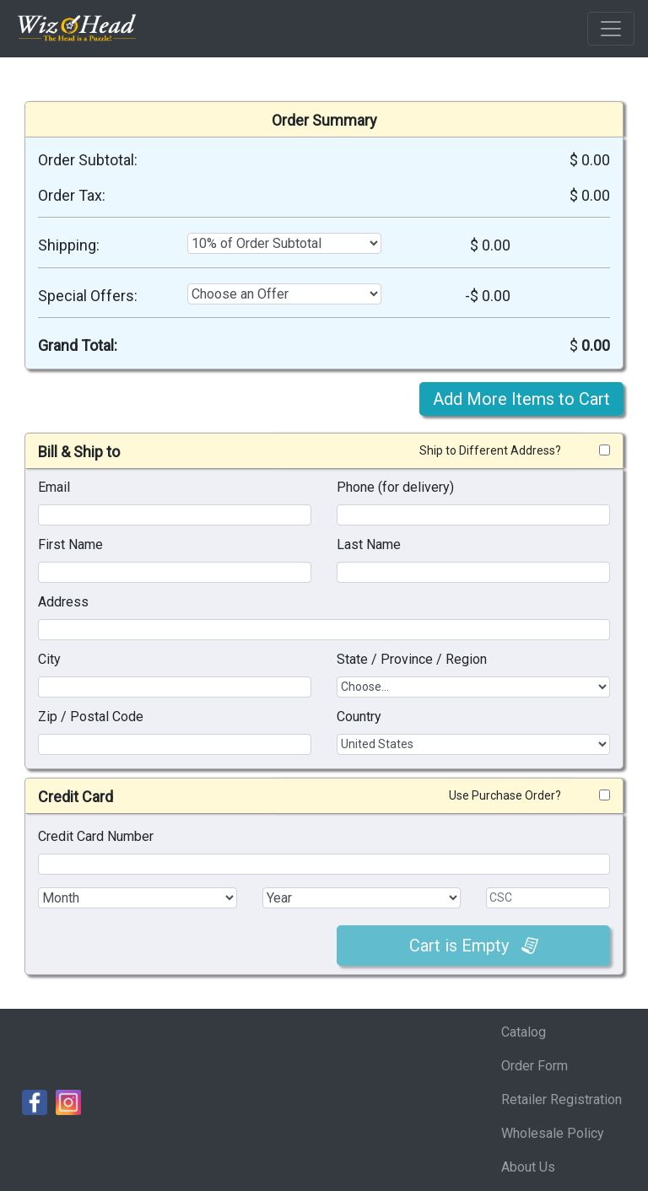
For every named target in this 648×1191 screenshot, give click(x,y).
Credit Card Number (96, 836)
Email (54, 487)
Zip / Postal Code (90, 717)
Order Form (534, 1066)
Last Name (369, 544)
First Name (70, 544)
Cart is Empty (473, 945)
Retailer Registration (561, 1099)
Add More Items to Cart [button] (521, 399)
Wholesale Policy (552, 1133)
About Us (528, 1167)
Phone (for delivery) (395, 487)
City (49, 659)
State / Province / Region (412, 659)
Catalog (523, 1032)
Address (63, 602)
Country (359, 717)
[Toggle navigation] (610, 29)
